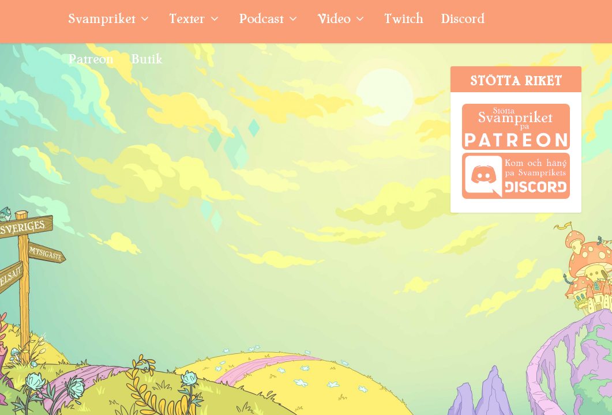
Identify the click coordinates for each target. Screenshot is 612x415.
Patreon (91, 61)
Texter (187, 20)
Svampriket (101, 20)
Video (333, 20)
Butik (147, 61)
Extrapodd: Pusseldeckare (86, 210)
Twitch (403, 20)
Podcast (261, 20)
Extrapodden (154, 242)
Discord (463, 20)
